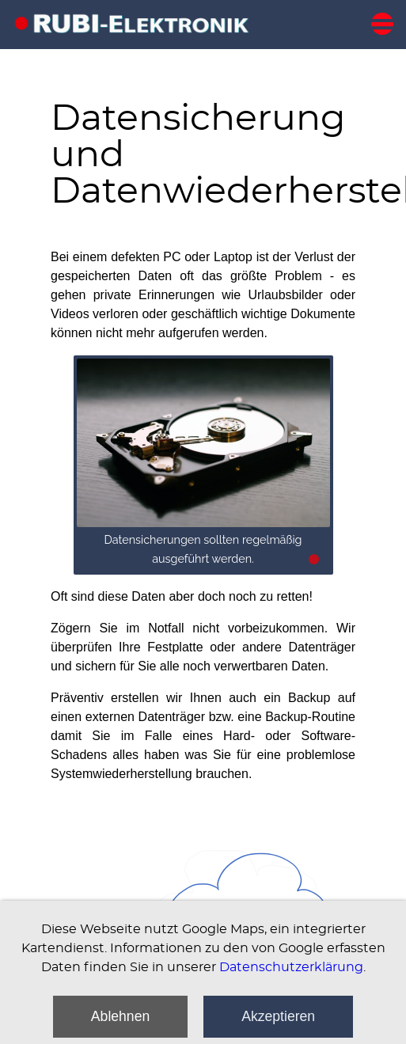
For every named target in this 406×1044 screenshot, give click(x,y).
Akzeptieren (278, 1016)
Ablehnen (120, 1016)
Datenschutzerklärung (291, 967)
